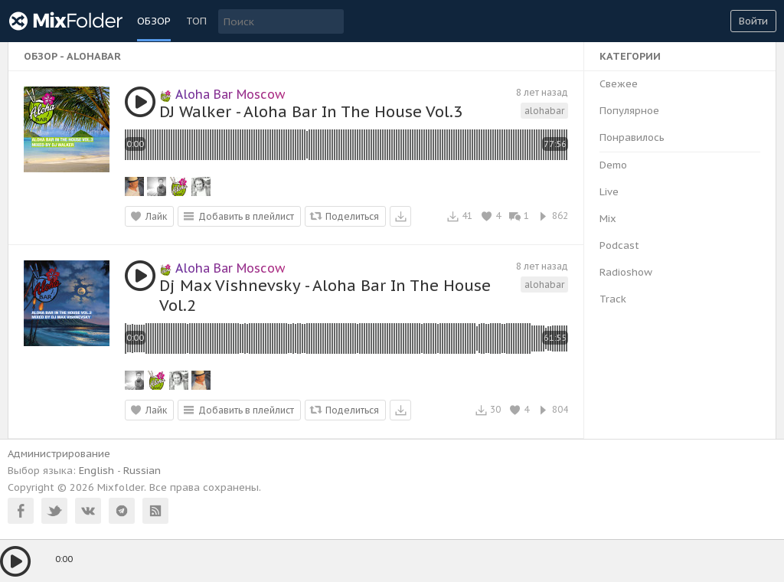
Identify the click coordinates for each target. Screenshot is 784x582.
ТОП (196, 21)
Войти (753, 21)
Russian (142, 470)
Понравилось (632, 137)
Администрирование (59, 453)
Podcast (619, 245)
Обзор (154, 21)
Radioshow (625, 272)
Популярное (629, 110)
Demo (613, 165)
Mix (607, 218)
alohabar (544, 110)
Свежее (618, 83)
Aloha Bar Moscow (222, 94)
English (96, 470)
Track (612, 299)
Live (609, 191)
